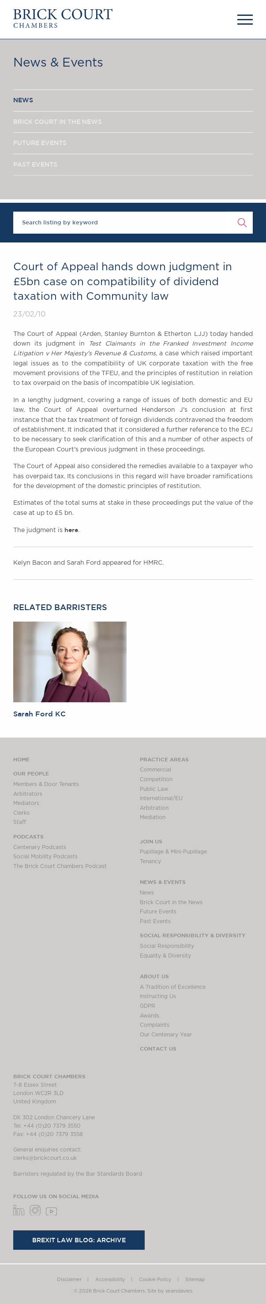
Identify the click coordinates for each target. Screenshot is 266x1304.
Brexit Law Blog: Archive (79, 1240)
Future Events (158, 911)
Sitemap (195, 1279)
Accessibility (110, 1279)
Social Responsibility (167, 946)
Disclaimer (69, 1279)
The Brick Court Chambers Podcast (60, 866)
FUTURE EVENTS (40, 142)
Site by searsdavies (169, 1291)
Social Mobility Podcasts (45, 856)
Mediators (26, 803)
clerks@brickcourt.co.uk (45, 1158)
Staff (19, 822)
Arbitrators (27, 794)
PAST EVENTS (35, 164)
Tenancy (150, 861)
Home (21, 759)
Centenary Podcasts (39, 847)
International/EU (161, 798)
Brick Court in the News (171, 902)
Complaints (154, 1025)
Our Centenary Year (166, 1034)
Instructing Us (158, 996)
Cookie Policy (155, 1279)
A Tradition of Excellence (173, 987)
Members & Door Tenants (46, 784)
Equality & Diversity (165, 955)
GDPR (147, 1006)
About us (154, 976)
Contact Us (158, 1048)
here (71, 529)
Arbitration (154, 808)
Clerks (21, 813)
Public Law (154, 789)
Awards (149, 1015)
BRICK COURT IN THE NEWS (57, 121)
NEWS (23, 100)
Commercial (155, 769)
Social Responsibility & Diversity (193, 935)
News (147, 892)
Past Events (155, 921)
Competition (156, 779)
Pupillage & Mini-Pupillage (173, 851)
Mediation (152, 817)
